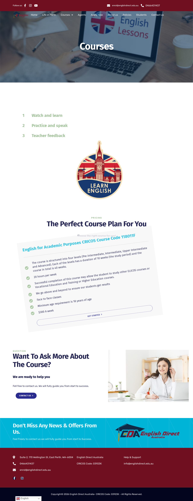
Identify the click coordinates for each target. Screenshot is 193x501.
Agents (82, 14)
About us (113, 14)
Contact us (157, 14)
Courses (67, 15)
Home (34, 14)
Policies (127, 14)
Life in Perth (49, 14)
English (22, 498)
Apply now (97, 14)
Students (141, 14)
